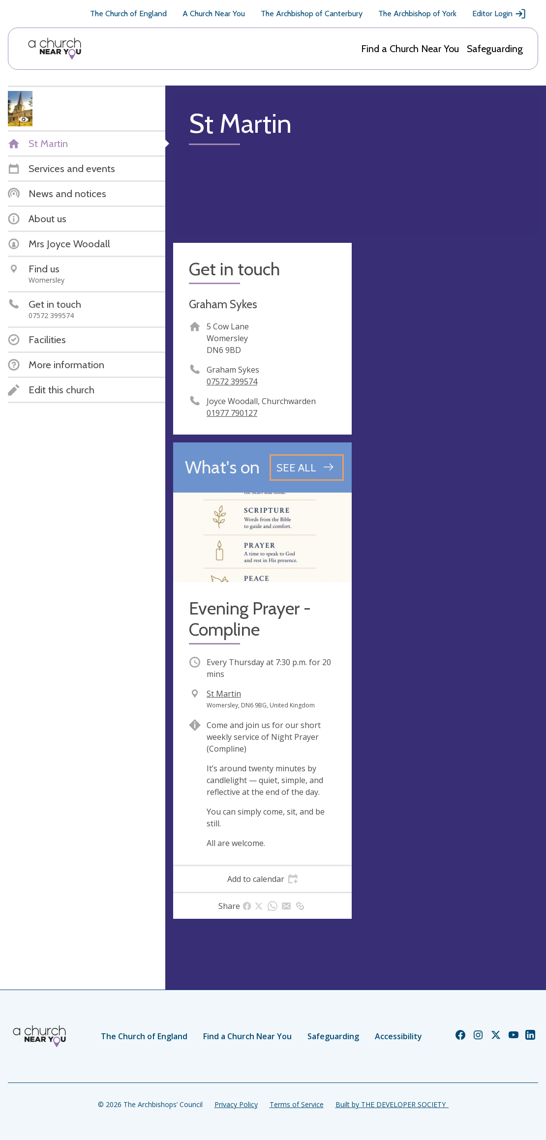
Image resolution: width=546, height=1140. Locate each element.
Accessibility (398, 1036)
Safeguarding (495, 49)
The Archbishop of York (417, 13)
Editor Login (499, 14)
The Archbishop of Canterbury (312, 13)
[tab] (262, 879)
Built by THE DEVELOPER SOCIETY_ (392, 1104)
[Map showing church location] (449, 332)
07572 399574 (232, 381)
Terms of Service (297, 1104)
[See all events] (307, 467)
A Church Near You (213, 13)
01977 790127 (232, 413)
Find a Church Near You (410, 49)
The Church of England (128, 13)
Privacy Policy (236, 1104)
